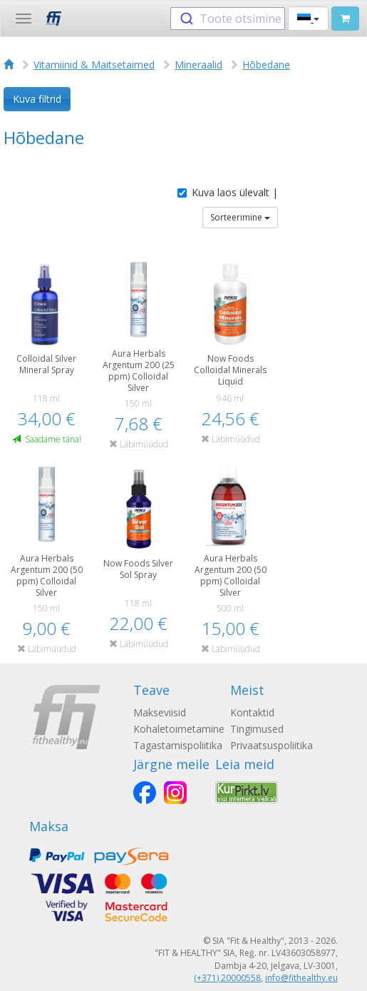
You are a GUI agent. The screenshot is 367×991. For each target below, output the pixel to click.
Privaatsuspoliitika (271, 745)
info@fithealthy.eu (301, 978)
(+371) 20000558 (227, 978)
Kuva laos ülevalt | (227, 192)
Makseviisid (159, 712)
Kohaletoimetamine (178, 729)
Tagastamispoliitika (177, 745)
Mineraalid (198, 64)
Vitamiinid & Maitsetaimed (94, 64)
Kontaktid (252, 712)
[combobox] (227, 18)
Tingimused (257, 729)
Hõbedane (266, 64)
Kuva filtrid (37, 99)
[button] (308, 18)
